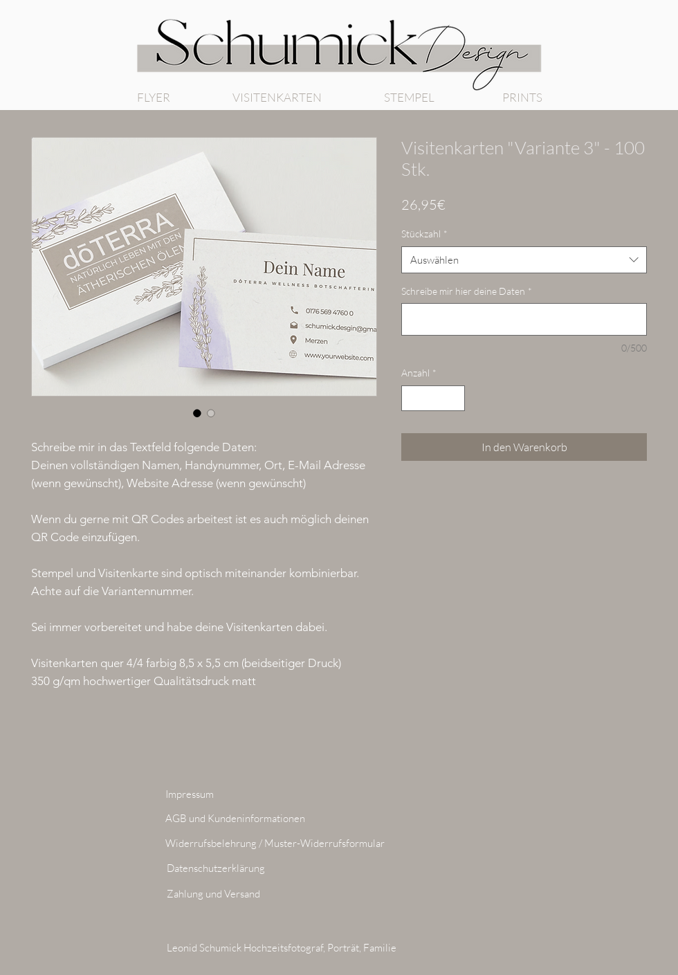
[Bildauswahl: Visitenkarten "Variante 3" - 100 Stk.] (197, 413)
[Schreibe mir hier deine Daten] (524, 319)
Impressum (189, 794)
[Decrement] (412, 398)
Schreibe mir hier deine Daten (466, 291)
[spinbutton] (433, 398)
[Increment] (454, 398)
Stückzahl (424, 233)
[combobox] (524, 259)
